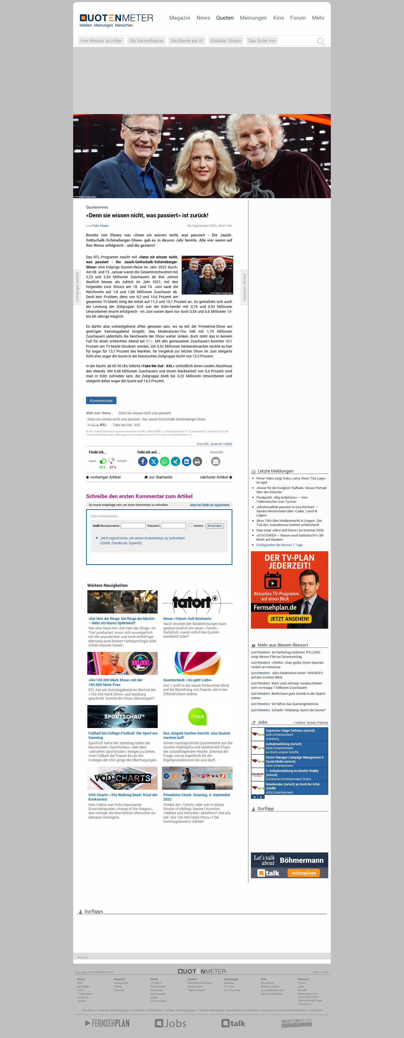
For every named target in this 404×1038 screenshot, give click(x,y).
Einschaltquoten (186, 1010)
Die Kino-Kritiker (270, 986)
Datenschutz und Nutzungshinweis (308, 995)
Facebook (83, 997)
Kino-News (267, 983)
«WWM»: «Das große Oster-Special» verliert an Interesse (287, 664)
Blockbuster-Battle (271, 993)
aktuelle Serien (251, 1010)
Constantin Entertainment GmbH (284, 774)
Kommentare (101, 400)
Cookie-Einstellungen (310, 1000)
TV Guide (203, 1010)
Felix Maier (100, 225)
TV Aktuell (102, 1010)
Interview (119, 990)
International (158, 993)
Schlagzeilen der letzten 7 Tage (279, 544)
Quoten (225, 17)
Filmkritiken (138, 1010)
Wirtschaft (157, 990)
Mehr (318, 17)
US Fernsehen (155, 1010)
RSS (79, 983)
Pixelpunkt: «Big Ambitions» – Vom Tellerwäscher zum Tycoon (282, 499)
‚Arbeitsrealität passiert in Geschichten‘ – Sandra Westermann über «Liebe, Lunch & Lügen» (287, 511)
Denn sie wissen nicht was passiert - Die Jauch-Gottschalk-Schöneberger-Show (146, 419)
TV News (170, 1010)
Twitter (81, 1001)
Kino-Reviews (232, 990)
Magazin (179, 17)
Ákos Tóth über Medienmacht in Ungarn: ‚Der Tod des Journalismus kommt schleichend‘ (289, 522)
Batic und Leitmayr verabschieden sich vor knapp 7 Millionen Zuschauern (286, 685)
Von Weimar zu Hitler (101, 41)
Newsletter (83, 986)
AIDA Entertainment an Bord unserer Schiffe (276, 747)
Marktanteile (195, 986)
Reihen (118, 986)
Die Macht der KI (187, 41)
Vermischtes (158, 986)
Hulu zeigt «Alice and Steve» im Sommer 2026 (290, 530)
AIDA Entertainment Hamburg (283, 734)
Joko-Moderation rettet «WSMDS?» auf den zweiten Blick (287, 675)
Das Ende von (262, 41)
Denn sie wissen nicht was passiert (145, 413)
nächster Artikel (216, 477)
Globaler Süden (226, 41)
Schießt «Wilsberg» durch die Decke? (288, 710)
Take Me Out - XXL (126, 425)
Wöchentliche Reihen (200, 983)
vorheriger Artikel (103, 477)
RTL (149, 341)
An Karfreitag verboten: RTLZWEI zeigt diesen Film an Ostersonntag (285, 654)
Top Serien (315, 1010)
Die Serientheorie (146, 41)
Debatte (228, 983)
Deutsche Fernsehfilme (294, 1010)
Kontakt (302, 990)
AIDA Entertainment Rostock (287, 761)
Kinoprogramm (270, 1010)
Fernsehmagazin (120, 1010)
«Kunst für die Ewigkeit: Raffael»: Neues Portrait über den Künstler (291, 489)
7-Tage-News (84, 993)
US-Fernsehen (159, 1001)
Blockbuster (217, 1010)
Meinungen (253, 17)
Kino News (88, 1010)
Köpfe (154, 997)
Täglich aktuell (196, 990)
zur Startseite (158, 477)
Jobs (301, 986)
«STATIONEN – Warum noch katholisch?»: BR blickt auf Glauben (290, 537)
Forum (298, 17)
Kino (278, 17)
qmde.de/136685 (221, 444)
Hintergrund (121, 983)
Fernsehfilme (233, 1010)
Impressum (304, 1004)
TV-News (156, 983)
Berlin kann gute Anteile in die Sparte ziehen (288, 695)
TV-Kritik (229, 986)
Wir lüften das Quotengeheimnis (284, 704)
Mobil (80, 990)
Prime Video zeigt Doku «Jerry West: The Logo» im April (291, 480)
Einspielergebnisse (272, 990)
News (203, 17)
